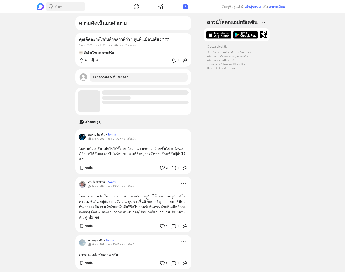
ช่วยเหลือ (223, 52)
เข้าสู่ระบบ (252, 6)
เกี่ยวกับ (211, 52)
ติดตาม (112, 134)
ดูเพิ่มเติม (92, 217)
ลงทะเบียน (277, 6)
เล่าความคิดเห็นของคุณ (111, 77)
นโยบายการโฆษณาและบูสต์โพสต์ (226, 56)
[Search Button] (50, 6)
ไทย (232, 68)
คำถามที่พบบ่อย (240, 52)
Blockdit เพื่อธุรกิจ (217, 68)
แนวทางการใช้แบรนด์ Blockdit (225, 64)
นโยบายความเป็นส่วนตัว (221, 60)
